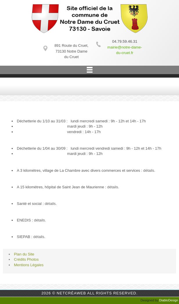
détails (112, 187)
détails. (149, 170)
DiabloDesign (168, 300)
